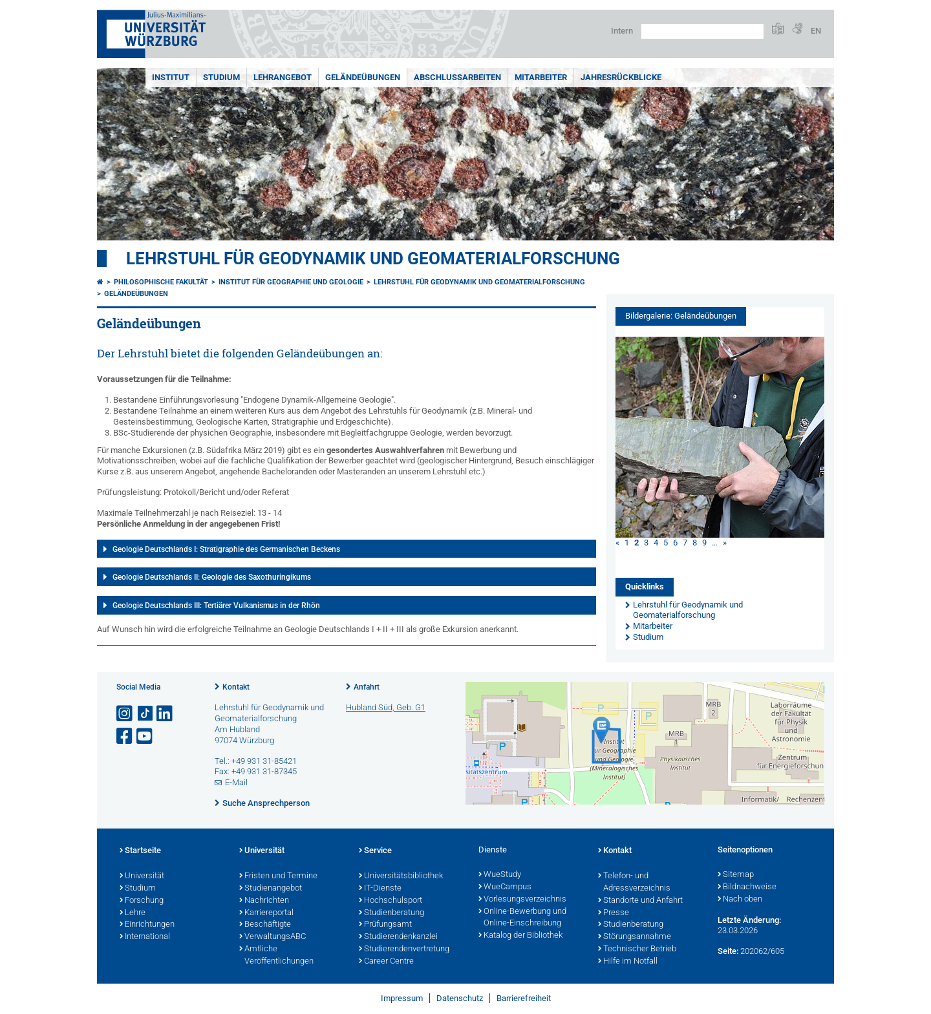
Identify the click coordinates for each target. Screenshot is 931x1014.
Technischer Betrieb (637, 949)
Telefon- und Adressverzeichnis (634, 882)
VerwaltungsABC (272, 937)
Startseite (140, 851)
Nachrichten (264, 901)
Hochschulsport (390, 901)
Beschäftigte (265, 925)
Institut (170, 77)
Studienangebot (270, 888)
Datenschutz (459, 998)
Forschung (142, 901)
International (145, 937)
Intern (622, 31)
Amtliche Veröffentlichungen (276, 955)
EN (816, 31)
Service (375, 851)
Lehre (132, 913)
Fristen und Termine (278, 876)
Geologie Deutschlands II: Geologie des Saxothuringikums (211, 577)
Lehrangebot (282, 77)
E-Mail (236, 782)
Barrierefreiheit (524, 998)
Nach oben (740, 899)
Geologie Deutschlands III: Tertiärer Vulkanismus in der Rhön (216, 605)
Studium (221, 77)
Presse (613, 913)
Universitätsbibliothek (401, 876)
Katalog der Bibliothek (520, 936)
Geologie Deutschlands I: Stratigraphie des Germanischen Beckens (226, 549)
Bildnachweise (747, 887)
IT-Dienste (380, 888)
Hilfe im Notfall (628, 961)
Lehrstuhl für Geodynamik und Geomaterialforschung (373, 258)
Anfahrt (367, 687)
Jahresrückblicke (621, 77)
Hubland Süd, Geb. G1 (385, 707)
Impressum (402, 998)
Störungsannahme (634, 937)
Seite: (728, 951)
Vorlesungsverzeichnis (522, 899)
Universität (142, 876)
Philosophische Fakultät (161, 282)
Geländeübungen (362, 77)
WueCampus (504, 887)
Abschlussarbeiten (457, 77)
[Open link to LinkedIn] (165, 713)
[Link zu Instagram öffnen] (125, 713)
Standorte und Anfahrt (640, 901)
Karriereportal (266, 913)
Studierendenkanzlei (398, 937)
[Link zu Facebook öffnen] (125, 736)
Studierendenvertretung (404, 949)
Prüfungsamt (385, 925)
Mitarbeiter (541, 77)
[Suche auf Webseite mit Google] (702, 31)
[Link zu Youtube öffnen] (145, 736)
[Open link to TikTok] (145, 713)
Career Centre (386, 961)
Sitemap (736, 875)
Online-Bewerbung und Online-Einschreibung (522, 918)
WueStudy (499, 875)
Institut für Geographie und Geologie (291, 282)
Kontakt (236, 687)
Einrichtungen (147, 925)
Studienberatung (391, 913)
